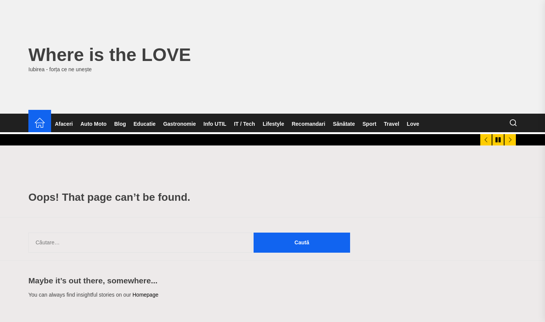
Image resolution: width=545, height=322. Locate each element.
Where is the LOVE (109, 55)
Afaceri (64, 124)
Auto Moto (93, 124)
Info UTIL (215, 124)
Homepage (145, 295)
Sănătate (344, 124)
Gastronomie (179, 124)
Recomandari (308, 124)
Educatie (145, 124)
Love (413, 124)
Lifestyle (273, 124)
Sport (370, 124)
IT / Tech (244, 124)
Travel (391, 124)
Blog (120, 124)
